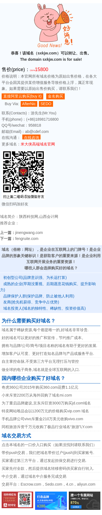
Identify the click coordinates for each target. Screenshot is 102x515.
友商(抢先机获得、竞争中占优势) (31, 302)
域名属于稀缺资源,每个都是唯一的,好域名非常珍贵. (45, 330)
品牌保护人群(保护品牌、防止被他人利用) (38, 296)
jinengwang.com (29, 232)
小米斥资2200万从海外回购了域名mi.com (37, 395)
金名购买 (55, 96)
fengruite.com (26, 238)
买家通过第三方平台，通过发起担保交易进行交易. (44, 460)
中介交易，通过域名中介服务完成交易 (34, 476)
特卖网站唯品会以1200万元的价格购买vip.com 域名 (45, 411)
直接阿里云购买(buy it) (22, 96)
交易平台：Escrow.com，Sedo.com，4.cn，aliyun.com (48, 484)
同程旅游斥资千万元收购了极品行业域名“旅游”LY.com (47, 427)
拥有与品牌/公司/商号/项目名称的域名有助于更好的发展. (49, 345)
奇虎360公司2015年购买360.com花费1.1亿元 (40, 387)
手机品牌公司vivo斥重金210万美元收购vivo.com (42, 419)
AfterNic (29, 104)
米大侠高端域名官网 (38, 144)
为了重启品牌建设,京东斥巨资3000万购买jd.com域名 (46, 403)
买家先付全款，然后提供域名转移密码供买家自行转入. (48, 468)
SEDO (46, 104)
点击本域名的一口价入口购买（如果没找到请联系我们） (49, 445)
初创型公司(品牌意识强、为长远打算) (35, 277)
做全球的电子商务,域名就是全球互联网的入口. (41, 369)
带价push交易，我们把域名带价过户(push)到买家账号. (48, 452)
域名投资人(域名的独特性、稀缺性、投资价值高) (44, 308)
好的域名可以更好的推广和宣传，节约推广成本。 (43, 338)
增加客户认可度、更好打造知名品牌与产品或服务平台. (48, 353)
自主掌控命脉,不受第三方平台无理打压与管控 (40, 361)
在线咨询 (31, 137)
